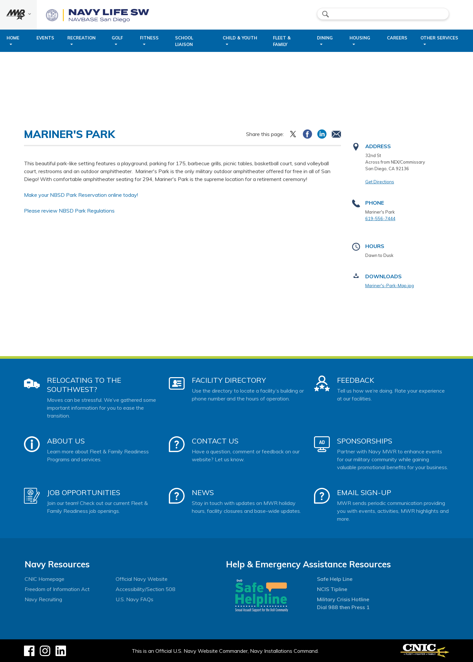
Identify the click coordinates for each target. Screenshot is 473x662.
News (203, 492)
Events (45, 37)
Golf (117, 37)
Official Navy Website (142, 579)
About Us (66, 440)
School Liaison (184, 41)
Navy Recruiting (43, 599)
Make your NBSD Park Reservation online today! (81, 195)
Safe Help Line (334, 579)
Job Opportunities (83, 492)
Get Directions (379, 181)
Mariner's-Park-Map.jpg (389, 285)
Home (13, 37)
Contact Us (215, 440)
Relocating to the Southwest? (84, 385)
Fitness (149, 37)
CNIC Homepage (44, 579)
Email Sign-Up (364, 492)
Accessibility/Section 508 (145, 589)
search (325, 14)
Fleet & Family (282, 41)
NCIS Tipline (332, 589)
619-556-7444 (380, 218)
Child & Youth (240, 37)
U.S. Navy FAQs (134, 599)
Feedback (355, 380)
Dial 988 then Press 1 (343, 607)
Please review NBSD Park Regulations (69, 210)
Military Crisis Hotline (343, 599)
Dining (325, 37)
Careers (397, 37)
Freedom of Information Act (57, 589)
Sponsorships (364, 440)
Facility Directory (229, 380)
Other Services (439, 37)
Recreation (81, 37)
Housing (359, 37)
